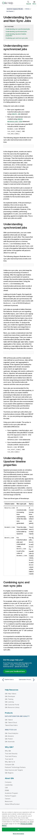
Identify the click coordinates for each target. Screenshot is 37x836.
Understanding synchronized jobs (16, 31)
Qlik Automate (10, 739)
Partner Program (10, 793)
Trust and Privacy (11, 754)
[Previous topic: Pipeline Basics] (9, 677)
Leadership (9, 782)
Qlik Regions (9, 770)
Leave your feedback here (15, 669)
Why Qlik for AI (10, 759)
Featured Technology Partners (15, 765)
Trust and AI (9, 756)
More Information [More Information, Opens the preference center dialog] (18, 833)
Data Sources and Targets (14, 767)
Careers (7, 796)
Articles (27, 9)
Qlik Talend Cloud (11, 720)
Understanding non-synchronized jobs (18, 29)
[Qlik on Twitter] (27, 807)
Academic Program (11, 790)
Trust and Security (11, 751)
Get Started (9, 11)
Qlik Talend (9, 717)
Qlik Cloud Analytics (11, 731)
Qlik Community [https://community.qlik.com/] (18, 807)
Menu (34, 4)
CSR (6, 785)
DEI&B (7, 788)
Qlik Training (9, 696)
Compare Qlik (9, 762)
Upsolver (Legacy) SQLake (15, 9)
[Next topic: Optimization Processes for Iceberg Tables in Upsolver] (27, 677)
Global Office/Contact (12, 801)
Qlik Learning (9, 699)
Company (8, 779)
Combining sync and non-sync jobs (17, 38)
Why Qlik (8, 748)
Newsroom (8, 799)
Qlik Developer (10, 694)
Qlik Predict (9, 736)
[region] (18, 822)
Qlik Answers (9, 733)
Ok (18, 829)
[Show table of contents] (3, 9)
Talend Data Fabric (11, 723)
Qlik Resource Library (12, 705)
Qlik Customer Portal (12, 702)
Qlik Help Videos (10, 691)
